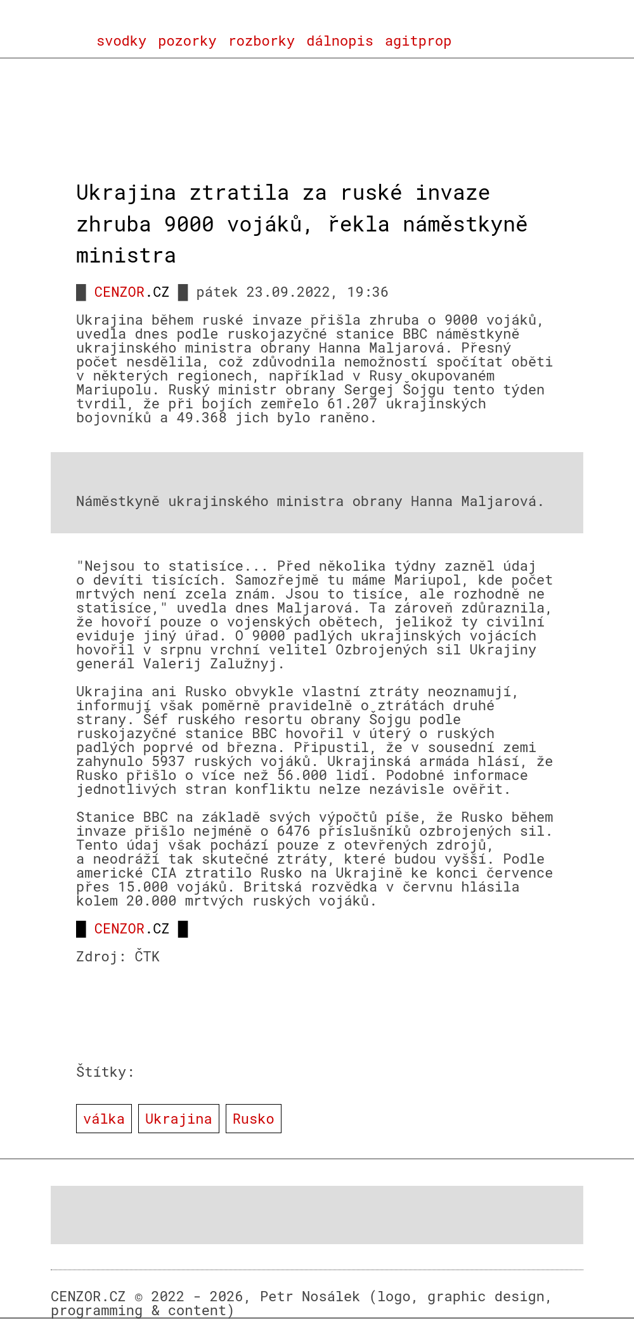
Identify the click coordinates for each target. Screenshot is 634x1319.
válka (104, 1118)
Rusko (254, 1118)
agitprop (418, 40)
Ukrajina (178, 1118)
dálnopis (339, 40)
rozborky (261, 40)
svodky (121, 40)
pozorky (187, 40)
